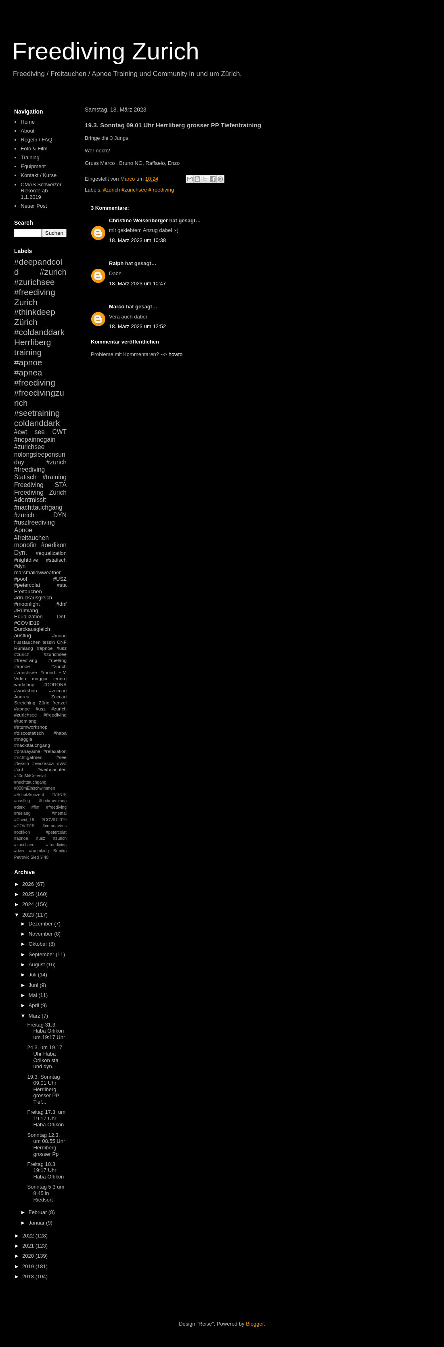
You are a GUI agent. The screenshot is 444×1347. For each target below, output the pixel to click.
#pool (20, 579)
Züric (44, 702)
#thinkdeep (34, 311)
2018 (29, 1276)
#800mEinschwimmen (34, 788)
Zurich (26, 302)
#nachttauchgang (38, 507)
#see (62, 757)
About (27, 131)
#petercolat (27, 585)
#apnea (28, 372)
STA (61, 484)
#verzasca (43, 763)
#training (54, 477)
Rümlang (23, 648)
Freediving (29, 484)
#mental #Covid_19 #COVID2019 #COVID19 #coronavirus (40, 819)
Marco (116, 307)
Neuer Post (34, 206)
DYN (60, 515)
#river (19, 851)
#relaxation (55, 751)
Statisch (25, 477)
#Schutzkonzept (29, 795)
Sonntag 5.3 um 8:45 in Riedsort (45, 1193)
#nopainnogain (34, 439)
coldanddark (37, 423)
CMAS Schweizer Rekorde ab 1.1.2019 (41, 190)
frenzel (59, 702)
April (35, 1005)
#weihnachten (52, 769)
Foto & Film (34, 148)
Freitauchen (28, 591)
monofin (25, 545)
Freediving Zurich (105, 51)
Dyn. (20, 552)
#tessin (21, 763)
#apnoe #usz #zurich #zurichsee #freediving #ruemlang (40, 714)
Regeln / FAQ (36, 140)
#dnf (62, 604)
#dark (19, 807)
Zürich (26, 322)
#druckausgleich (33, 597)
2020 (29, 1256)
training (28, 352)
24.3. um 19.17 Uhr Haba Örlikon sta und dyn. (44, 1056)
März (35, 1016)
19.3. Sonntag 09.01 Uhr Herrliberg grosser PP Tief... (43, 1089)
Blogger (255, 1324)
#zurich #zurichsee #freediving (138, 190)
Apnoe (23, 530)
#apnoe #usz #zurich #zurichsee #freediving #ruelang (40, 654)
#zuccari (58, 690)
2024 (29, 904)
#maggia (23, 739)
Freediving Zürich (40, 492)
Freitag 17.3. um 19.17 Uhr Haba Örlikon (46, 1118)
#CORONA (55, 684)
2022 (29, 1236)
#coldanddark (39, 332)
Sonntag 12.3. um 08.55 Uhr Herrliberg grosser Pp (46, 1144)
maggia (39, 678)
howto (176, 354)
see (40, 431)
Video (20, 678)
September (42, 954)
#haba (60, 733)
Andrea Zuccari (40, 696)
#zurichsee (29, 446)
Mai (34, 995)
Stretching (25, 702)
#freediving (34, 382)
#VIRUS (59, 795)
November (41, 934)
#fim (35, 807)
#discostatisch (29, 733)
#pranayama (27, 751)
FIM (63, 672)
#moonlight (27, 604)
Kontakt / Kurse (39, 175)
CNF (62, 642)
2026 (29, 884)
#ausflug (22, 801)
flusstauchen (27, 642)
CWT (59, 431)
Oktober (39, 944)
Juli (33, 975)
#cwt (20, 431)
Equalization (28, 616)
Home (28, 122)
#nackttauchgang (32, 745)
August (37, 964)
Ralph (116, 263)
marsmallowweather (37, 572)
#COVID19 (27, 623)
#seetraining (37, 412)
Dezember (41, 924)
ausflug (22, 635)
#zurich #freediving (40, 466)
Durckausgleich (32, 629)
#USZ (60, 579)
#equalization (51, 553)
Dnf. (62, 616)
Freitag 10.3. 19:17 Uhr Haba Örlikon (45, 1170)
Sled (34, 857)
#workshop (25, 690)
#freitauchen (31, 537)
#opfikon (22, 832)
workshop (24, 684)
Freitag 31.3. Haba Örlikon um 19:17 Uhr (46, 1031)
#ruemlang (39, 851)
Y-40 (44, 857)
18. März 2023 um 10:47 (137, 283)
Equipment (33, 166)
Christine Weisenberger (138, 220)
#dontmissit (30, 499)
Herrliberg (32, 342)
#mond (47, 672)
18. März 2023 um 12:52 (137, 326)
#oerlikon (54, 545)
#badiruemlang (53, 801)
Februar (38, 1212)
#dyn (19, 566)
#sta (62, 585)
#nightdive (26, 560)
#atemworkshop (31, 726)
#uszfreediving (34, 522)
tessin (49, 642)
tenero (60, 678)
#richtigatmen (28, 757)
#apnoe (28, 362)
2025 (29, 894)
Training (30, 157)
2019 (29, 1266)
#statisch (56, 560)
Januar (37, 1223)
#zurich (24, 515)
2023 (29, 915)
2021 (29, 1246)
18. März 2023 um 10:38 (137, 240)
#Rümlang (26, 610)
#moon (59, 635)
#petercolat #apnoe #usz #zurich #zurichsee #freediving (40, 838)
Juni (34, 985)
